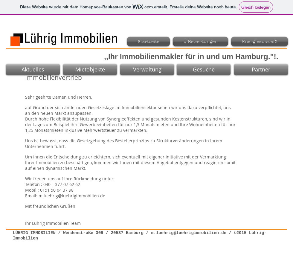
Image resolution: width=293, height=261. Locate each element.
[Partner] (261, 69)
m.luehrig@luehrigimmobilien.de (72, 196)
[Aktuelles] (33, 69)
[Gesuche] (204, 69)
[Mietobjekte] (90, 69)
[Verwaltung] (147, 69)
